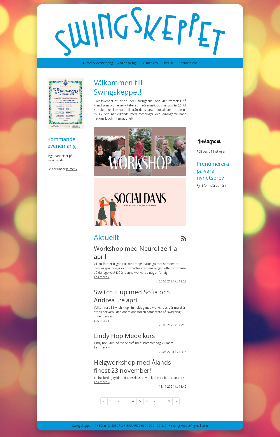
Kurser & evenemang (98, 63)
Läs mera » (102, 277)
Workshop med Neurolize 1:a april (135, 252)
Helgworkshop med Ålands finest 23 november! (132, 366)
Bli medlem (150, 63)
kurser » (71, 169)
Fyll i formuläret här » (212, 185)
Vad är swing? (127, 63)
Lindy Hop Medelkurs (124, 335)
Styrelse (168, 63)
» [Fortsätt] (176, 401)
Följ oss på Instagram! (212, 151)
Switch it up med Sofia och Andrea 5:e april (132, 296)
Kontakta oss (187, 63)
